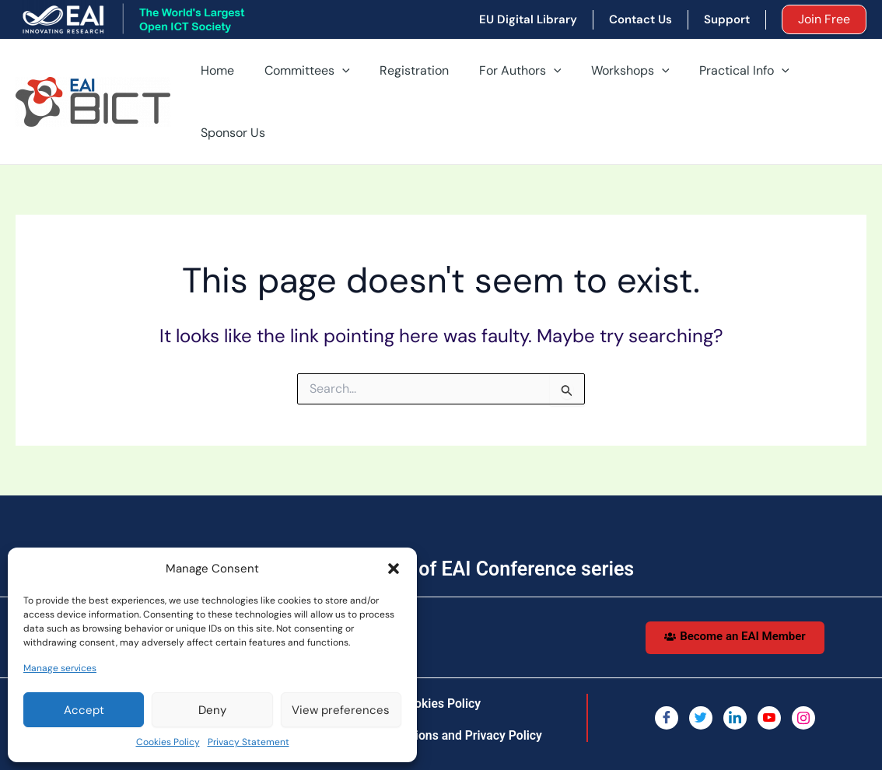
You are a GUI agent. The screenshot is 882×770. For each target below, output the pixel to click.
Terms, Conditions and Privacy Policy (440, 685)
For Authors (505, 77)
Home (219, 76)
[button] (393, 568)
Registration (404, 76)
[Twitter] (700, 668)
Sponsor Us (821, 76)
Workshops (611, 77)
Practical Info (719, 77)
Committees (303, 77)
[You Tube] (769, 668)
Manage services (59, 668)
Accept (84, 710)
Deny (212, 710)
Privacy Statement (248, 742)
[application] (338, 77)
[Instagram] (803, 668)
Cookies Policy (168, 742)
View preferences (341, 710)
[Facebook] (666, 668)
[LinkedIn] (735, 668)
